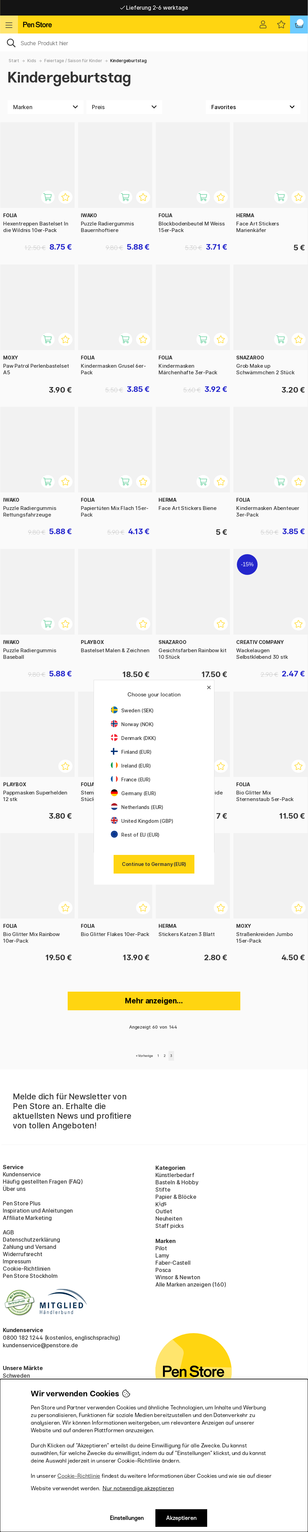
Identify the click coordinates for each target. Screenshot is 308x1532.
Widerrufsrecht (22, 1254)
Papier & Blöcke (175, 1196)
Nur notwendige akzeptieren (138, 1488)
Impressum (17, 1261)
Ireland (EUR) (131, 766)
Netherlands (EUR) (137, 807)
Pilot (161, 1248)
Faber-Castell (173, 1262)
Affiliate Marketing (27, 1217)
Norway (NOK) (132, 724)
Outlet (163, 1211)
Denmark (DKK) (133, 738)
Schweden (16, 1375)
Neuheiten (168, 1218)
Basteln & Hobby (176, 1182)
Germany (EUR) (133, 793)
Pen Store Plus (21, 1203)
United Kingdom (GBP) (142, 821)
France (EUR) (131, 779)
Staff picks (169, 1225)
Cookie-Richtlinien (26, 1268)
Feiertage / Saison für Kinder (73, 60)
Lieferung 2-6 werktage (154, 7)
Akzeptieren (181, 1518)
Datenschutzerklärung (31, 1239)
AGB (8, 1232)
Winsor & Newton (177, 1277)
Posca (163, 1269)
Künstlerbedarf (174, 1175)
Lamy (162, 1255)
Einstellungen (127, 1518)
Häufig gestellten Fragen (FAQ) (43, 1181)
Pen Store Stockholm (30, 1275)
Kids (31, 60)
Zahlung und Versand (29, 1246)
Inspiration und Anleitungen (38, 1210)
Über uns (14, 1188)
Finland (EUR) (131, 752)
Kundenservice (22, 1174)
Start (14, 60)
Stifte (163, 1189)
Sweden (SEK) (132, 710)
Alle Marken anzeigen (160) (190, 1284)
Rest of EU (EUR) (135, 835)
